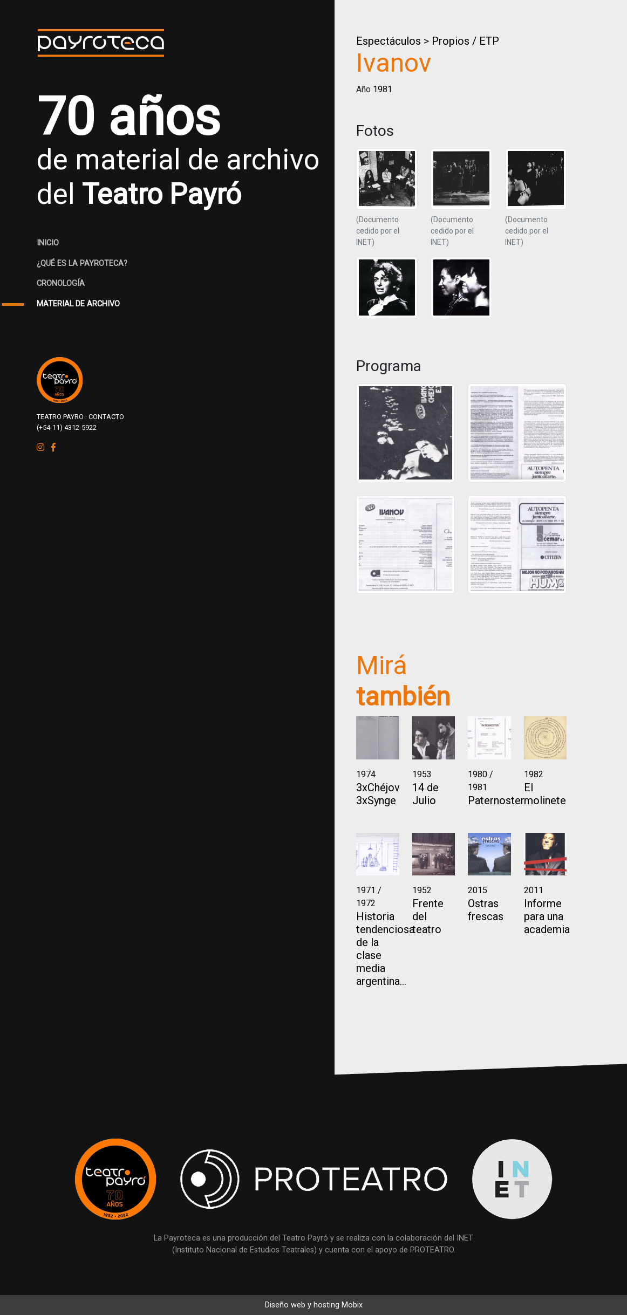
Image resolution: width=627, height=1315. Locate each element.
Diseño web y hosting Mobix (314, 1305)
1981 (382, 89)
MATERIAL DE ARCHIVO (78, 304)
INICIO (48, 243)
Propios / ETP (465, 41)
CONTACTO (106, 417)
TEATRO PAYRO (60, 417)
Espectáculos (388, 41)
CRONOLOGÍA (61, 283)
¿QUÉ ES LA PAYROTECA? (82, 263)
